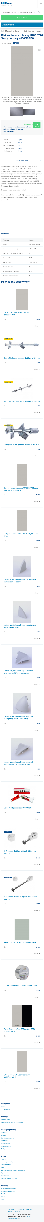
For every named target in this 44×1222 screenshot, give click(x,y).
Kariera (3, 1167)
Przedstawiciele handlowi (8, 1188)
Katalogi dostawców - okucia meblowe (12, 1122)
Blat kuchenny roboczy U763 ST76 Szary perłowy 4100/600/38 (21, 489)
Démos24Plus (22, 18)
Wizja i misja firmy (6, 1164)
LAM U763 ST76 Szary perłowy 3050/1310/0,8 (17, 1076)
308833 (38, 540)
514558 (38, 1036)
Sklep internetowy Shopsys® (19, 1217)
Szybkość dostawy (6, 1146)
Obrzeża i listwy (5, 1109)
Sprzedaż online (5, 1143)
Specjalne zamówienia (7, 1138)
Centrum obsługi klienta (8, 1191)
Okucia (3, 1107)
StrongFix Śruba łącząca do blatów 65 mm (21, 445)
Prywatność (4, 1173)
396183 (38, 858)
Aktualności (11, 1209)
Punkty (3, 1149)
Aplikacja (3, 1135)
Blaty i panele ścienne (32, 31)
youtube (17, 1211)
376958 (38, 990)
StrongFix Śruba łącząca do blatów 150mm (22, 401)
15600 (38, 449)
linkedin (10, 1211)
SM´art (3, 1199)
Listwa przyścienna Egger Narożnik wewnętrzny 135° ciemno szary (18, 763)
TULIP (3, 1194)
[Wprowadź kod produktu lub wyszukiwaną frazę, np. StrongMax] (22, 12)
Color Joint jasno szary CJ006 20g (18, 808)
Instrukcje (4, 1132)
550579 (38, 1082)
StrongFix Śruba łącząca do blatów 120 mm (22, 358)
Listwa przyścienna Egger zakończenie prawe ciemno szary (20, 580)
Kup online (37, 125)
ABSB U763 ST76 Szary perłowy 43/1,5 (20, 942)
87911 (38, 586)
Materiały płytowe (12, 31)
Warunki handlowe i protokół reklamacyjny (13, 1170)
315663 (38, 947)
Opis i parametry (28, 160)
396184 (38, 904)
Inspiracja (21, 1209)
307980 (38, 319)
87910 (38, 632)
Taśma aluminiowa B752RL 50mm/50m (20, 985)
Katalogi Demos (5, 1119)
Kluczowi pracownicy (7, 1162)
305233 (38, 812)
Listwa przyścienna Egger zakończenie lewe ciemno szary (20, 626)
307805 (38, 495)
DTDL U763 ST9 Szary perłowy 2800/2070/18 (16, 313)
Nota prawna (5, 1175)
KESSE (3, 1196)
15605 (38, 406)
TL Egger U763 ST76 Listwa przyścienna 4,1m (21, 534)
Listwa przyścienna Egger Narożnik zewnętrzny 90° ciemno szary (18, 717)
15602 (38, 362)
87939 (38, 769)
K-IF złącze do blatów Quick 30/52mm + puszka (20, 852)
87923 (38, 678)
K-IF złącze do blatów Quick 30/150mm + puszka (21, 898)
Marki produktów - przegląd (9, 1178)
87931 (38, 723)
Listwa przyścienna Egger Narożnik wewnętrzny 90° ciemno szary (18, 672)
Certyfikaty (4, 1141)
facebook (29, 1209)
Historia (3, 1159)
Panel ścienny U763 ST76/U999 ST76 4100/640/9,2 (19, 1030)
